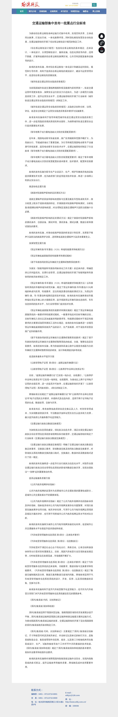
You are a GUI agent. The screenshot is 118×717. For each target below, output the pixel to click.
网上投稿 (96, 11)
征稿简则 (53, 11)
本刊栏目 (64, 11)
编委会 (85, 11)
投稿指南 (43, 11)
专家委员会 (75, 11)
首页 (22, 11)
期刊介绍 (32, 11)
